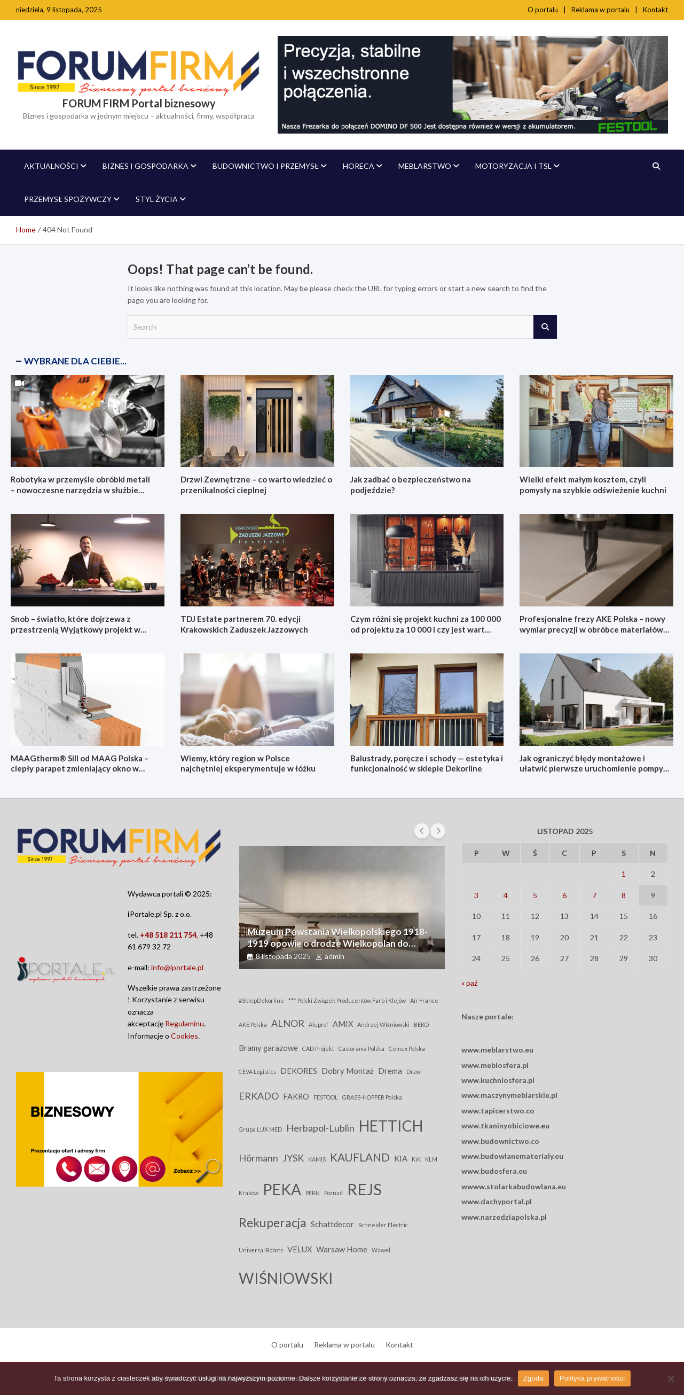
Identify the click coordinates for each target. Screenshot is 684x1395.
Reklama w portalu (600, 9)
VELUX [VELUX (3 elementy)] (299, 1249)
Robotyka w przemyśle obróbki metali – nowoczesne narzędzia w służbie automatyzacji (80, 489)
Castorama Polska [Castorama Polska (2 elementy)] (361, 1048)
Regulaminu (184, 1023)
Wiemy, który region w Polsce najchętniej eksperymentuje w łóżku (248, 763)
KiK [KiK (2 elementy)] (416, 1159)
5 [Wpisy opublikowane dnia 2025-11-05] (535, 895)
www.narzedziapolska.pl (504, 1216)
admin (334, 956)
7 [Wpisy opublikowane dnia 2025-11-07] (594, 895)
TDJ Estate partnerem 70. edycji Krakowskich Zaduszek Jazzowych (244, 624)
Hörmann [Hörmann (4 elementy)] (258, 1158)
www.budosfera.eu (494, 1170)
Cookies (184, 1035)
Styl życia (157, 199)
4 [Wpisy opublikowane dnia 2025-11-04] (506, 895)
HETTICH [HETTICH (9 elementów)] (391, 1126)
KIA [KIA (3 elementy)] (400, 1158)
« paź (469, 982)
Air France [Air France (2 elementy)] (424, 1000)
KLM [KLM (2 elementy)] (431, 1159)
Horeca (358, 165)
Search (545, 327)
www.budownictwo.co (500, 1140)
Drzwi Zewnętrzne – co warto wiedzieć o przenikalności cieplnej (256, 484)
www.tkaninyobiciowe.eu (505, 1125)
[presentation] (421, 830)
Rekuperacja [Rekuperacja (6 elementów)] (272, 1222)
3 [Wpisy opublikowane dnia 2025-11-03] (476, 895)
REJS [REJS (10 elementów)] (364, 1189)
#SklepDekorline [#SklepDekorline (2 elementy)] (261, 1000)
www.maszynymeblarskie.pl (509, 1095)
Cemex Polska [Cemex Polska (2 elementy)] (407, 1048)
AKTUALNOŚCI (51, 165)
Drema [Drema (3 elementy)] (390, 1071)
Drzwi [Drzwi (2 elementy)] (414, 1071)
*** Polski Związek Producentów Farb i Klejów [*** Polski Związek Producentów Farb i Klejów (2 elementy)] (347, 1000)
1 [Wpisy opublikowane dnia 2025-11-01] (624, 873)
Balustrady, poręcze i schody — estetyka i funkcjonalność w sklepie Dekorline (426, 763)
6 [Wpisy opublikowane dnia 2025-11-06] (564, 895)
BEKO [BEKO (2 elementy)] (421, 1024)
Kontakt (655, 9)
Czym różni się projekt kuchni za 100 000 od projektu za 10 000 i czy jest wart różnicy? (425, 629)
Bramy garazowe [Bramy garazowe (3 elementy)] (268, 1048)
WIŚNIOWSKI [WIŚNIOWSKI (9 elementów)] (286, 1278)
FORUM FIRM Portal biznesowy (139, 103)
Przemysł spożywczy (68, 199)
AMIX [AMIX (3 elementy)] (343, 1023)
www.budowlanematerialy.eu (512, 1155)
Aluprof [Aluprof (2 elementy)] (318, 1024)
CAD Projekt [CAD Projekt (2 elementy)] (318, 1048)
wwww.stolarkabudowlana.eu (513, 1186)
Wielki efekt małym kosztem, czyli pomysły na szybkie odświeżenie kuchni (593, 484)
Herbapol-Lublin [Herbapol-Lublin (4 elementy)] (320, 1128)
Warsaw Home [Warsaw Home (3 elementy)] (341, 1249)
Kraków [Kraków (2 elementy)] (248, 1192)
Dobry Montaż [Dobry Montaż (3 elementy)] (347, 1071)
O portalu (543, 9)
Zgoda (533, 1378)
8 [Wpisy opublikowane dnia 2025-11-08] (624, 895)
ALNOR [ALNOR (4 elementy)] (287, 1023)
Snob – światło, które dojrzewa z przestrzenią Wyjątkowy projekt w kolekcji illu (75, 629)
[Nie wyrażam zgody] (670, 1378)
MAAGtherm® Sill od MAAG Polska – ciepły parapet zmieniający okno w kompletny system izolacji (79, 768)
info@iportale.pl (177, 967)
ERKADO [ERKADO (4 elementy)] (259, 1096)
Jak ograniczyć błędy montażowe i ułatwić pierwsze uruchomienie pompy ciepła (591, 768)
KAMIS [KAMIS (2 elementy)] (317, 1159)
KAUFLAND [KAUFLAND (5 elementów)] (360, 1157)
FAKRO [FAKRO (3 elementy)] (296, 1096)
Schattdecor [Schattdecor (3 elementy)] (332, 1224)
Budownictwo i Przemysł (266, 165)
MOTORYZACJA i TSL (513, 165)
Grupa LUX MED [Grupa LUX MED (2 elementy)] (260, 1129)
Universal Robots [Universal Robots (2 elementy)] (261, 1249)
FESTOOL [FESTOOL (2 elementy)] (325, 1097)
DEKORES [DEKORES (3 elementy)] (298, 1071)
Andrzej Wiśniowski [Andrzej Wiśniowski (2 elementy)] (383, 1024)
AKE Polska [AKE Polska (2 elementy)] (253, 1024)
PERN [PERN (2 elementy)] (312, 1192)
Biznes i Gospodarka (145, 165)
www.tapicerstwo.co (497, 1110)
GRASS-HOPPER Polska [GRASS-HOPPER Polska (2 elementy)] (372, 1097)
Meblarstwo (424, 165)
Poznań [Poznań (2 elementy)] (333, 1192)
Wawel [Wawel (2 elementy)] (381, 1249)
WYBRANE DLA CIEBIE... (75, 361)
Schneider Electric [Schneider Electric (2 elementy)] (383, 1224)
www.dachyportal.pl (496, 1201)
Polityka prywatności (592, 1378)
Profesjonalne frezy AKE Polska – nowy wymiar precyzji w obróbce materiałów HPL (592, 629)
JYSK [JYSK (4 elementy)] (293, 1158)
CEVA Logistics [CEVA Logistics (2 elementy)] (257, 1071)
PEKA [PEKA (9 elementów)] (282, 1189)
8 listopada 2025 (283, 956)
